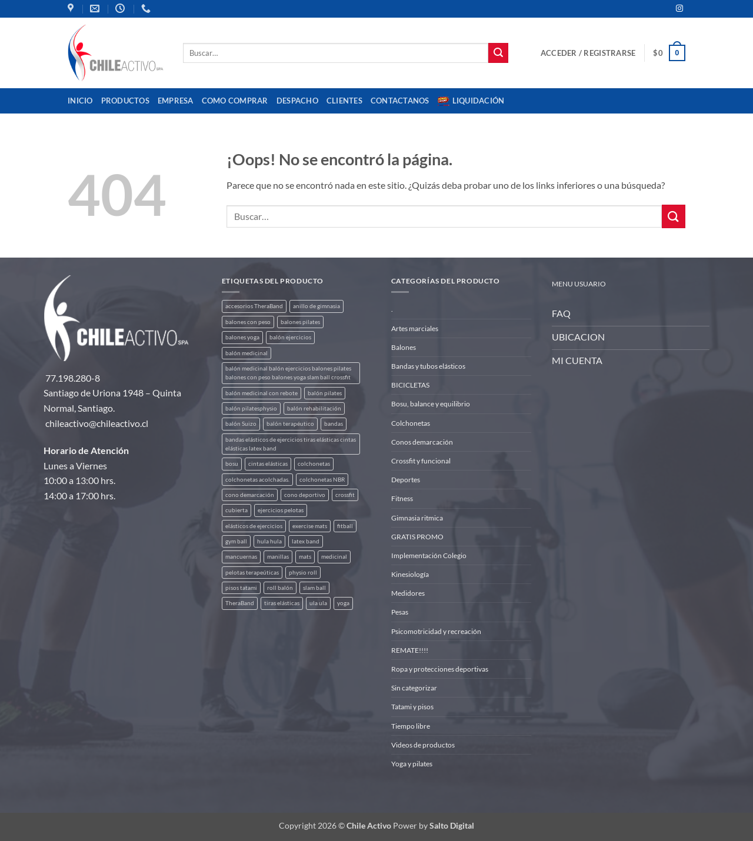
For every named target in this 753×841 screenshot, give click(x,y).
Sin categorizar (414, 687)
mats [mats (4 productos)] (305, 556)
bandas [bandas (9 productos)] (333, 423)
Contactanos (400, 100)
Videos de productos (423, 744)
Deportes (405, 479)
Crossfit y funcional (421, 460)
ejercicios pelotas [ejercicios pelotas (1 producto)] (281, 510)
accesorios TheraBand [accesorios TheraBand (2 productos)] (254, 306)
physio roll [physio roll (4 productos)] (303, 572)
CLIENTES (344, 100)
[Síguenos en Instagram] (679, 9)
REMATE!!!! (409, 650)
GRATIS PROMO (417, 536)
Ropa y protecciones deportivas (439, 669)
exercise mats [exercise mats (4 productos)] (309, 526)
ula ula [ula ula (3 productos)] (318, 603)
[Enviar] (498, 53)
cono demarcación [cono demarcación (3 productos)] (249, 495)
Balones (403, 347)
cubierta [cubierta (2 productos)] (236, 510)
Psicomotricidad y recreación (436, 631)
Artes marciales (414, 328)
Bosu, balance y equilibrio (430, 403)
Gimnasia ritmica (417, 517)
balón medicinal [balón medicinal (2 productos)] (246, 353)
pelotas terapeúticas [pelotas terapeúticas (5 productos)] (252, 572)
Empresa (176, 100)
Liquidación (471, 101)
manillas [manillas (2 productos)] (278, 556)
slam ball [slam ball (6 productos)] (314, 588)
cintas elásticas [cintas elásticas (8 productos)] (268, 463)
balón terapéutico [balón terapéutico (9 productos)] (290, 423)
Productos (125, 100)
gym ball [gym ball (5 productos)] (236, 541)
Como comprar (235, 100)
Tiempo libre (410, 726)
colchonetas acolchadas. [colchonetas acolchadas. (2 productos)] (257, 479)
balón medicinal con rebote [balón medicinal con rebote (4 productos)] (261, 393)
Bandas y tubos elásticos (428, 366)
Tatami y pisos (412, 706)
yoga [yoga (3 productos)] (343, 603)
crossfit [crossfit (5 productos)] (345, 495)
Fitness (402, 498)
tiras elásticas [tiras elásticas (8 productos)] (281, 603)
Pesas (399, 612)
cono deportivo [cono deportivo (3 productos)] (304, 495)
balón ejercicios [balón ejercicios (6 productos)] (290, 337)
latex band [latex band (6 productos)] (305, 541)
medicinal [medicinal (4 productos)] (334, 556)
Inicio (80, 100)
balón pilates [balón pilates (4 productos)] (325, 393)
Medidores (408, 593)
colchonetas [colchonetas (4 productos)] (314, 463)
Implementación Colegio (429, 555)
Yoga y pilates (411, 763)
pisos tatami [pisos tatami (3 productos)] (241, 588)
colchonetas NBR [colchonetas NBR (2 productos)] (322, 479)
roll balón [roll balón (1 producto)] (280, 588)
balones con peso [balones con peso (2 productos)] (248, 322)
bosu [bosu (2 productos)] (231, 463)
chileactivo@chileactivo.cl (96, 423)
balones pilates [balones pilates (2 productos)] (300, 322)
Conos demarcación (422, 442)
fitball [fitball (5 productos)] (345, 526)
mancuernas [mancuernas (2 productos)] (241, 556)
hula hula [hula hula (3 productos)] (269, 541)
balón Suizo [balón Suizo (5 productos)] (240, 423)
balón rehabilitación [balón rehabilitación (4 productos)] (314, 408)
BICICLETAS (410, 385)
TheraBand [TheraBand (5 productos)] (239, 603)
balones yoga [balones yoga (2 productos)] (242, 337)
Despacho (297, 100)
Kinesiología (410, 574)
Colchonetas (410, 423)
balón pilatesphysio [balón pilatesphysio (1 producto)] (251, 408)
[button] (588, 53)
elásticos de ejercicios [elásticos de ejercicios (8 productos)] (253, 526)
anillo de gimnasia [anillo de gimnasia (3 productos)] (316, 306)
